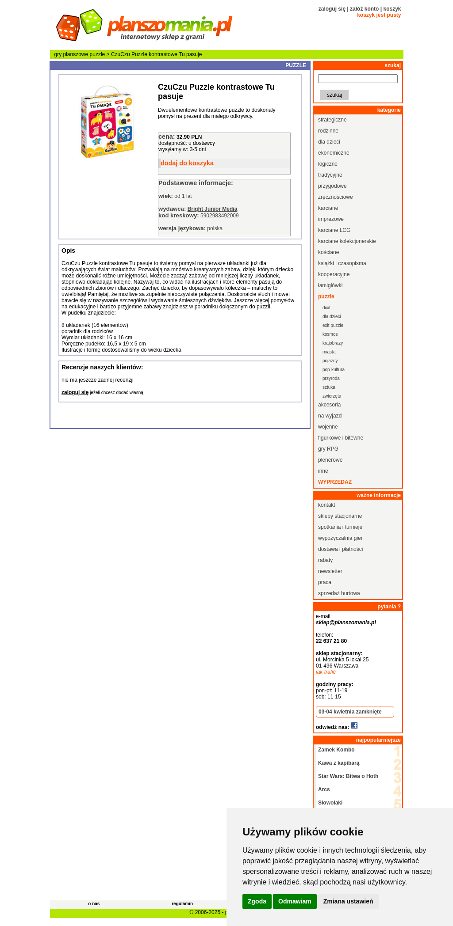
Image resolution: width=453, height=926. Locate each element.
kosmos (330, 334)
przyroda (331, 378)
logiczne (328, 164)
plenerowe (330, 460)
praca (324, 582)
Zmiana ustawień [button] (348, 901)
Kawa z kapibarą (338, 763)
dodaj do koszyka (187, 163)
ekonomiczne (333, 153)
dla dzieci (329, 142)
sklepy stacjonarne (340, 516)
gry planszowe (71, 54)
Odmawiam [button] (294, 901)
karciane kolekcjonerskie (347, 241)
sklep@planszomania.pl (346, 622)
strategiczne (332, 120)
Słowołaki (330, 803)
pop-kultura (333, 369)
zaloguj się (332, 9)
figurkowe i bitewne (340, 438)
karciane (328, 208)
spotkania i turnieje (340, 527)
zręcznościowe (335, 197)
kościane (328, 252)
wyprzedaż (335, 482)
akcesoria (329, 405)
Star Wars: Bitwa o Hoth (348, 776)
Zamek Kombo (336, 750)
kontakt (326, 505)
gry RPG (328, 449)
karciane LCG (334, 230)
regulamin (182, 903)
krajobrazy (332, 343)
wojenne (328, 427)
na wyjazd (330, 416)
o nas (94, 903)
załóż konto (364, 9)
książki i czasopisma (342, 263)
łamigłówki (330, 285)
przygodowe (332, 186)
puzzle (97, 54)
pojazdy (330, 360)
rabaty (325, 560)
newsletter (330, 571)
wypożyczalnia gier (340, 538)
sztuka (328, 387)
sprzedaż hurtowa (339, 593)
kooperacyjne (333, 274)
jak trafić (326, 672)
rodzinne (328, 131)
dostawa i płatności (340, 549)
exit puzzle (332, 325)
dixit (326, 307)
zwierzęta (331, 396)
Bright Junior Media (213, 209)
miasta (328, 351)
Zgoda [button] (257, 901)
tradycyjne (330, 175)
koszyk (392, 9)
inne (323, 471)
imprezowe (331, 219)
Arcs (324, 789)
